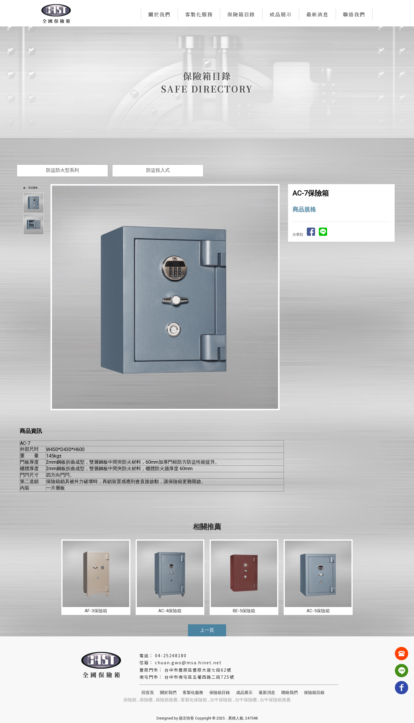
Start (167, 415)
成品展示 (281, 14)
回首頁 (148, 692)
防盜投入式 (158, 170)
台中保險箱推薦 (275, 699)
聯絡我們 (354, 14)
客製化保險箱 (194, 699)
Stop (172, 415)
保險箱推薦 (167, 699)
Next (276, 297)
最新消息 (317, 14)
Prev (56, 297)
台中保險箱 (221, 699)
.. (226, 718)
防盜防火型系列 (62, 170)
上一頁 (207, 630)
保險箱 (130, 699)
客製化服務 (199, 14)
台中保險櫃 (246, 699)
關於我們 (159, 14)
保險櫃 (146, 699)
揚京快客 (186, 718)
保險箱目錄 (241, 14)
